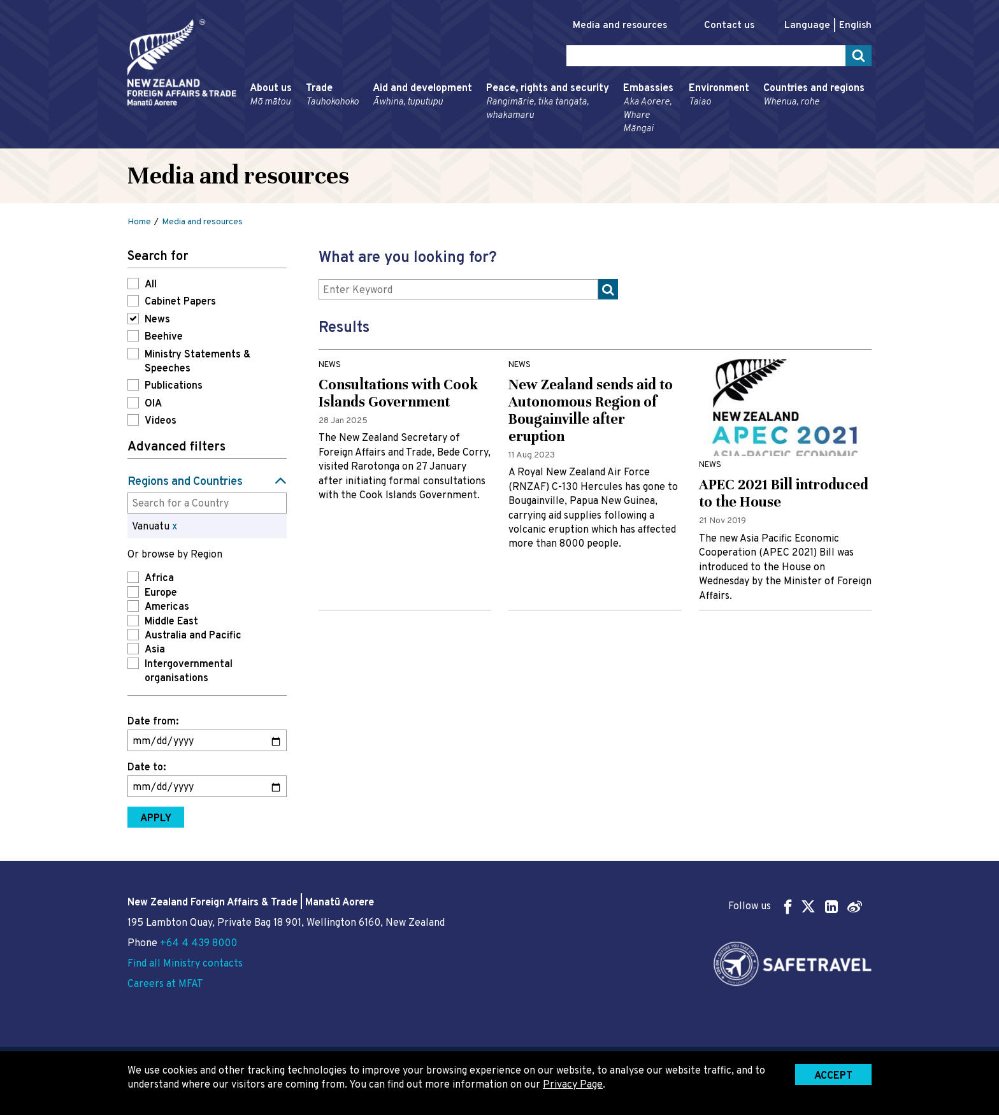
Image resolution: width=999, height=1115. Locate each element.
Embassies (649, 109)
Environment (719, 95)
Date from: (152, 722)
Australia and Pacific (193, 635)
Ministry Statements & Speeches (197, 362)
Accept (833, 1076)
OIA (153, 404)
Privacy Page (573, 1085)
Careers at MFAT (165, 984)
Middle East (171, 621)
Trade (332, 95)
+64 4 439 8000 (198, 943)
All (151, 284)
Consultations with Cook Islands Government (398, 393)
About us (271, 95)
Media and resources (620, 26)
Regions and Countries (185, 482)
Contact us (729, 26)
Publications (174, 386)
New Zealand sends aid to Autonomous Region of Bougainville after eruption (590, 410)
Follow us (795, 906)
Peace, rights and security (547, 102)
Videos (160, 421)
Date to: (146, 767)
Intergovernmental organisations (189, 671)
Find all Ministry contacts (185, 964)
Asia (155, 650)
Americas (167, 607)
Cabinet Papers (180, 302)
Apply (155, 818)
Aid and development (422, 95)
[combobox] (207, 503)
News (157, 319)
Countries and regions (814, 95)
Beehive (164, 337)
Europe (161, 593)
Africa (159, 578)
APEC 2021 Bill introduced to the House (783, 493)
